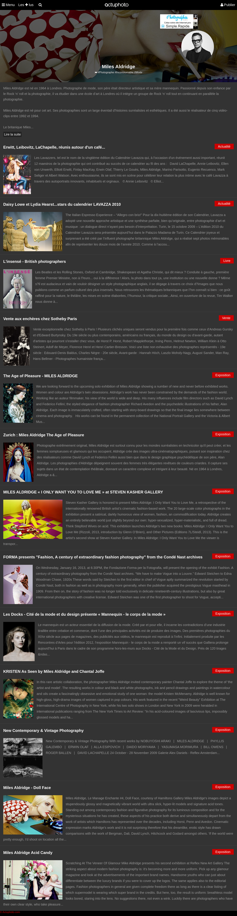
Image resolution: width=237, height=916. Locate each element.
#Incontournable (124, 72)
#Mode (138, 72)
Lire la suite (12, 134)
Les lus (26, 5)
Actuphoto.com (11, 912)
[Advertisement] (98, 37)
